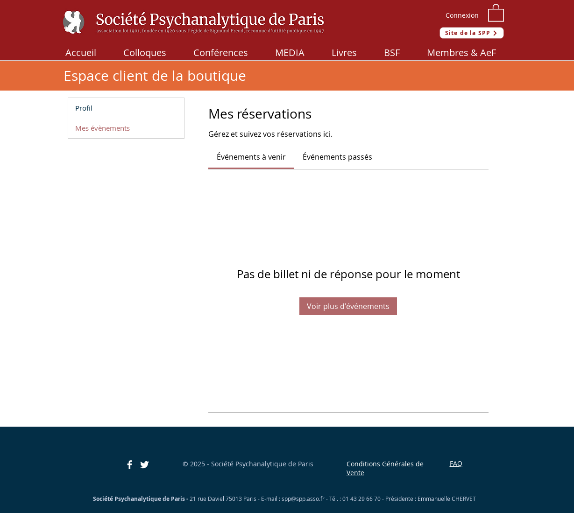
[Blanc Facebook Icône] (129, 465)
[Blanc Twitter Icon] (144, 465)
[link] (251, 157)
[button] (496, 12)
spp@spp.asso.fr (303, 498)
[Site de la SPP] (471, 33)
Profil (83, 107)
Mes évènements (102, 128)
